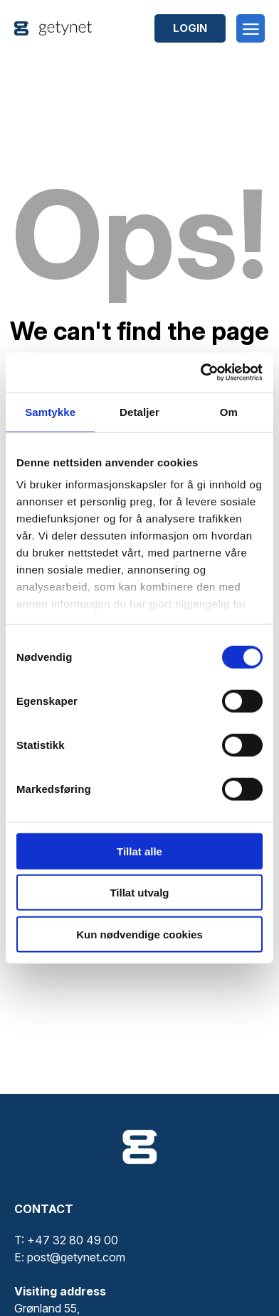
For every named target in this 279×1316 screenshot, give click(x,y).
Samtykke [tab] (50, 411)
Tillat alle (139, 851)
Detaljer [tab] (139, 411)
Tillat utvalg (139, 893)
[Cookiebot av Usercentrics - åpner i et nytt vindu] (201, 372)
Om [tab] (229, 411)
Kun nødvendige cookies (139, 934)
